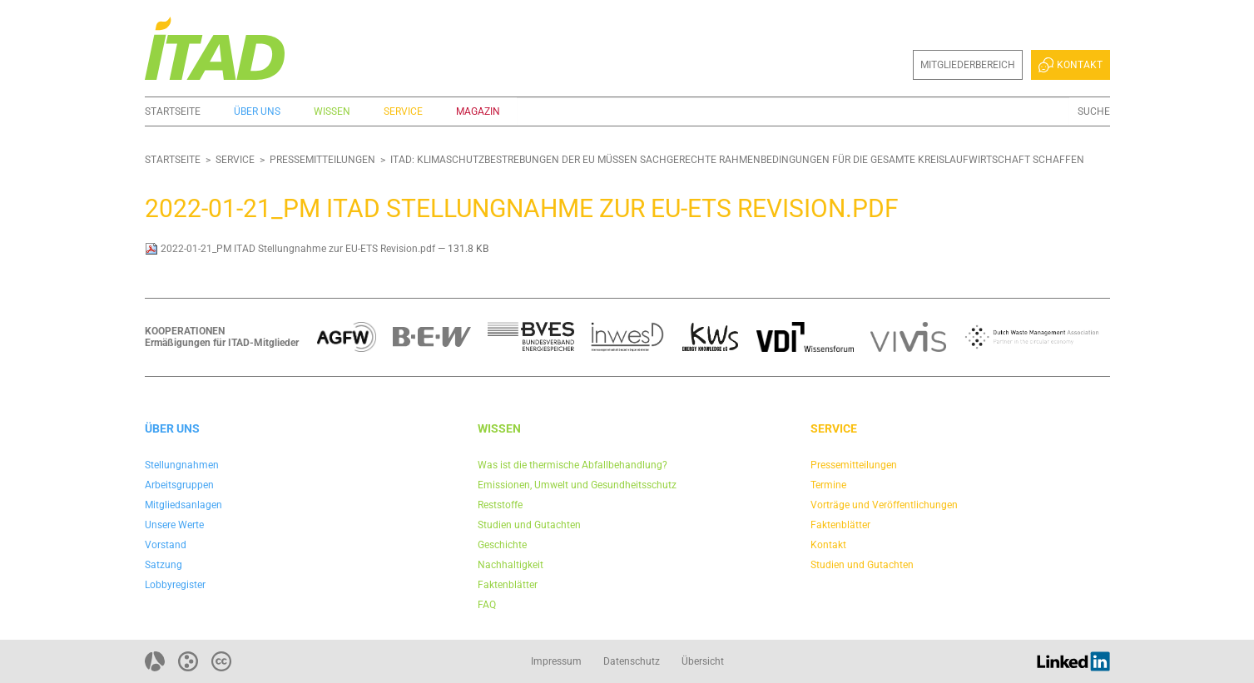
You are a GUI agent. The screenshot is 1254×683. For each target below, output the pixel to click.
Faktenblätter (508, 585)
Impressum (556, 661)
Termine (828, 485)
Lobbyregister (175, 585)
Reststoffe (500, 505)
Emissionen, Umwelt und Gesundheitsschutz (577, 485)
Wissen (332, 111)
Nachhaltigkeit (510, 565)
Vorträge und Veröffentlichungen (884, 505)
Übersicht (703, 661)
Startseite (173, 111)
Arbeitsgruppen (179, 485)
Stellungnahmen (182, 465)
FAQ (487, 605)
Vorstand (165, 545)
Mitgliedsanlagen (183, 505)
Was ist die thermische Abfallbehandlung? (572, 465)
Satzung (163, 565)
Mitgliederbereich (967, 65)
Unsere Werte (174, 525)
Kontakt (1070, 64)
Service (403, 111)
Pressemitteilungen (322, 160)
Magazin (478, 111)
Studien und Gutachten (529, 525)
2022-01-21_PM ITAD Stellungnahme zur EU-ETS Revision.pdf (291, 249)
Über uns (257, 111)
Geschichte (502, 545)
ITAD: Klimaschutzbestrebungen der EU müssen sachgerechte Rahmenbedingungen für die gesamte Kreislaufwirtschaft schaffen (737, 160)
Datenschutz (631, 661)
